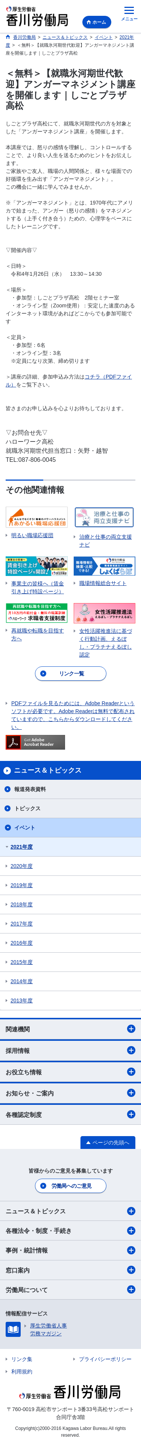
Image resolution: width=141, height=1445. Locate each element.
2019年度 (22, 885)
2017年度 (22, 924)
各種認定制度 (70, 1114)
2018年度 (22, 904)
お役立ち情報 (70, 1072)
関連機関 (70, 1029)
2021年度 (22, 847)
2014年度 (22, 981)
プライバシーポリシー (105, 1359)
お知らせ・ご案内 (70, 1093)
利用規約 (21, 1372)
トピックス (27, 808)
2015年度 (22, 962)
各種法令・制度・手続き (70, 1231)
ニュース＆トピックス (70, 1211)
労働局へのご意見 (71, 1186)
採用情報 (70, 1050)
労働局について (70, 1289)
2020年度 (22, 866)
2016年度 (22, 943)
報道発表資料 (30, 789)
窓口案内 (70, 1270)
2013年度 (22, 1000)
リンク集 (21, 1359)
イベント (24, 828)
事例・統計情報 (70, 1250)
